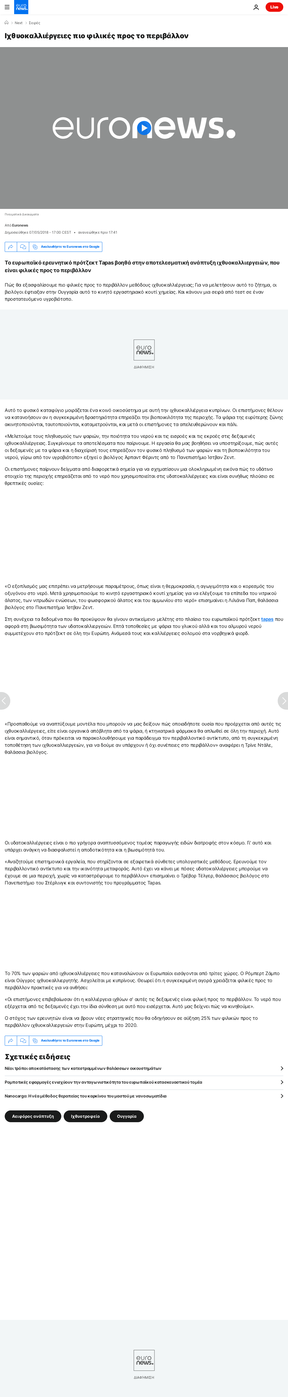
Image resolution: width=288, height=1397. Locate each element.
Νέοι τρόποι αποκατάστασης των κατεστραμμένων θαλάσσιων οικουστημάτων (83, 1068)
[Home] (6, 23)
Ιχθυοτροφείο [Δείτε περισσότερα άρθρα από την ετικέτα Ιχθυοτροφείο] (85, 1115)
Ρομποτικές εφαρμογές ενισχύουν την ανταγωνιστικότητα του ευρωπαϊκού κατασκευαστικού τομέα (103, 1082)
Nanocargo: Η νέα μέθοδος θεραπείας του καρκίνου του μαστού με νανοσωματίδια (86, 1095)
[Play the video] (144, 128)
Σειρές (34, 23)
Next (18, 23)
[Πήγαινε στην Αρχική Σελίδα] (21, 7)
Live (274, 6)
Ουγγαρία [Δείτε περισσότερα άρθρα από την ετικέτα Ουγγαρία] (126, 1115)
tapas (267, 619)
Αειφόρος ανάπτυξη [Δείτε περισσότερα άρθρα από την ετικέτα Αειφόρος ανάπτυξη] (33, 1115)
